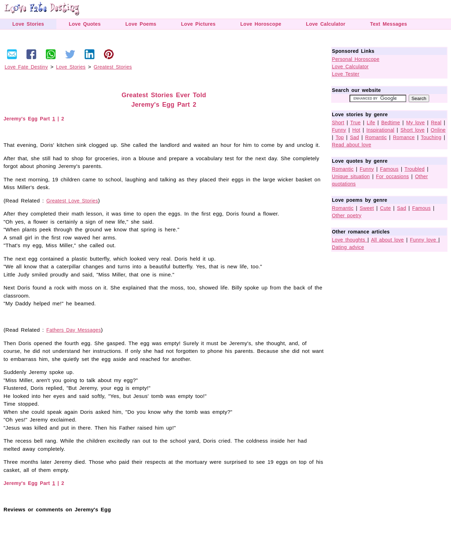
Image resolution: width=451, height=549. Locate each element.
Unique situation (351, 176)
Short (338, 122)
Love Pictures (198, 24)
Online (438, 130)
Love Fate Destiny (26, 67)
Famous (389, 169)
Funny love (424, 240)
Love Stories (28, 24)
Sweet (367, 208)
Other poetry (347, 215)
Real (436, 122)
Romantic (376, 137)
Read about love (351, 145)
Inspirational (380, 130)
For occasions (392, 176)
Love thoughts (349, 240)
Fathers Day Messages (74, 330)
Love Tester (345, 74)
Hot (356, 130)
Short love (412, 130)
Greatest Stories (113, 67)
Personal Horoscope (355, 59)
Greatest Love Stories (72, 201)
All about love (387, 240)
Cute (385, 208)
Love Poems (140, 24)
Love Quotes (85, 24)
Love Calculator (325, 24)
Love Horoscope (260, 24)
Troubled (414, 169)
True (355, 122)
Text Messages (388, 24)
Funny (339, 130)
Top (339, 137)
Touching (431, 137)
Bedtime (390, 122)
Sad (354, 137)
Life (371, 122)
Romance (404, 137)
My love (415, 122)
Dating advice (348, 247)
